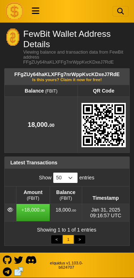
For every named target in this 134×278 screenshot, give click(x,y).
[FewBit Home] (14, 11)
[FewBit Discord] (31, 259)
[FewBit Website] (19, 271)
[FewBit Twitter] (19, 259)
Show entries (66, 177)
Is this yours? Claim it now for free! (67, 79)
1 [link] (68, 239)
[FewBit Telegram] (7, 271)
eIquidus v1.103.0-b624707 (66, 265)
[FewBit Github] (7, 259)
